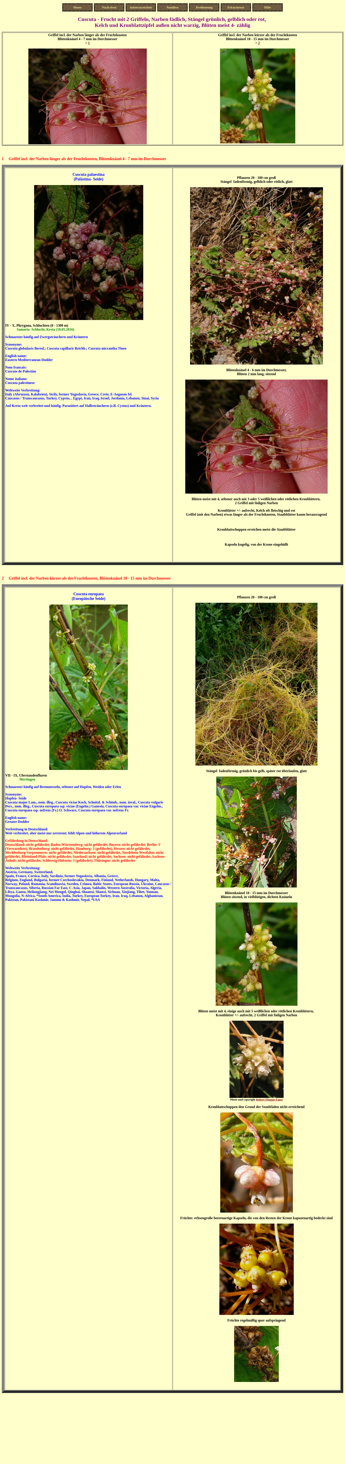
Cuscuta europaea (88, 594)
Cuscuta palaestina (89, 174)
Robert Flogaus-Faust (269, 1099)
